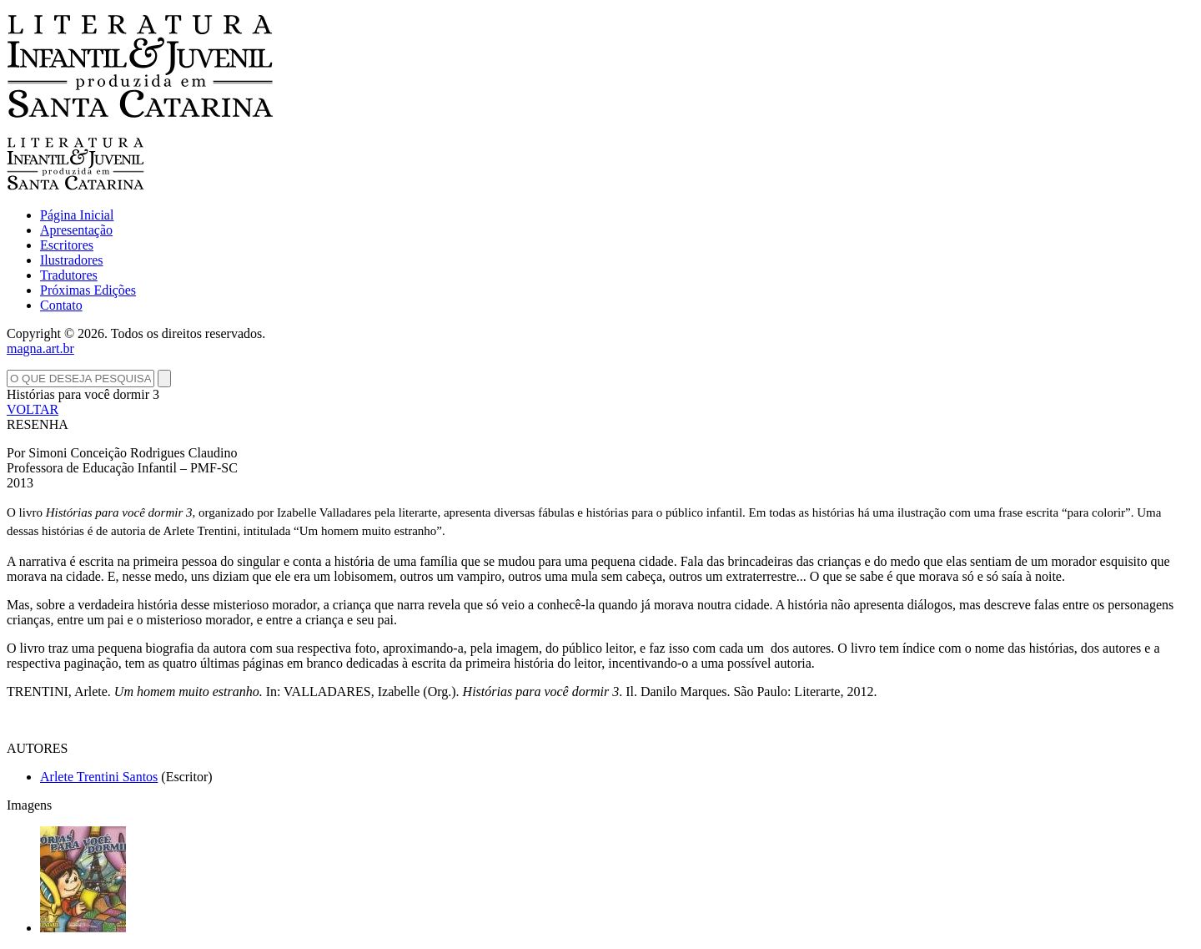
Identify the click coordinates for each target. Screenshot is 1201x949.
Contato (61, 305)
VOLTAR (32, 409)
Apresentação (76, 230)
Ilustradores (71, 260)
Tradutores (69, 275)
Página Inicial (76, 215)
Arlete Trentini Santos (99, 777)
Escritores (66, 245)
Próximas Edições (88, 290)
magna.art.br (40, 348)
